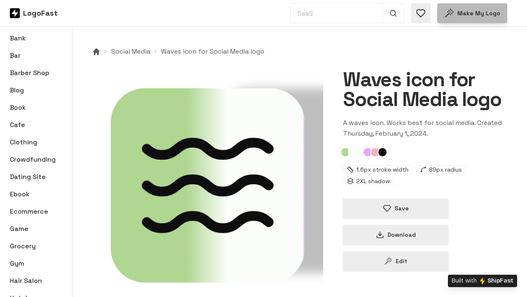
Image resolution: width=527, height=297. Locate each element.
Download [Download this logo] (396, 235)
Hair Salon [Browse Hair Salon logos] (26, 280)
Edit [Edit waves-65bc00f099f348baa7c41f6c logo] (395, 261)
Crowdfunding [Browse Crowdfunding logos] (33, 159)
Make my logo (472, 13)
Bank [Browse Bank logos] (18, 38)
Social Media (130, 51)
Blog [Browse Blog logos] (17, 90)
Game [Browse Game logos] (19, 228)
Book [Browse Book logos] (18, 107)
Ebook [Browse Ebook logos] (20, 194)
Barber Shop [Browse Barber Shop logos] (29, 72)
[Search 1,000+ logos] (393, 13)
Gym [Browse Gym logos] (17, 263)
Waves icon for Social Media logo (212, 51)
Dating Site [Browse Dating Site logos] (28, 176)
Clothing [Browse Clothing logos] (23, 142)
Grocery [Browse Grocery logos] (23, 246)
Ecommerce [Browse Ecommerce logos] (29, 211)
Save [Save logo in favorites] (396, 208)
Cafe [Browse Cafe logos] (17, 124)
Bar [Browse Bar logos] (15, 55)
